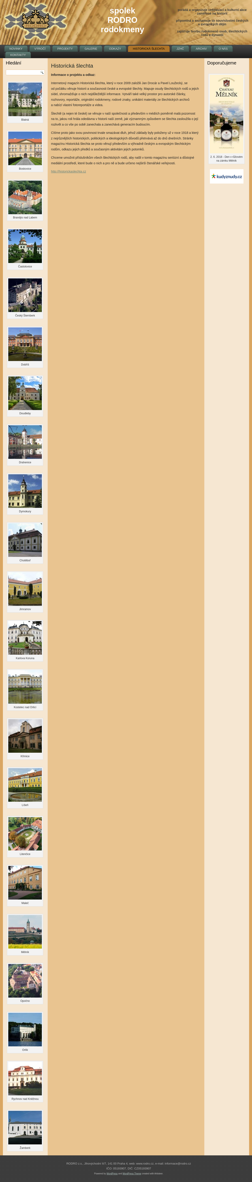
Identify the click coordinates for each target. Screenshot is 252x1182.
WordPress (112, 1173)
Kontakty (18, 55)
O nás (223, 48)
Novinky (16, 48)
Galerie (91, 48)
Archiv (201, 48)
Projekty (65, 48)
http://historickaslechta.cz (68, 171)
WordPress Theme (132, 1173)
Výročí (40, 48)
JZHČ (180, 48)
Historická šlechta (149, 48)
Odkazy (115, 48)
